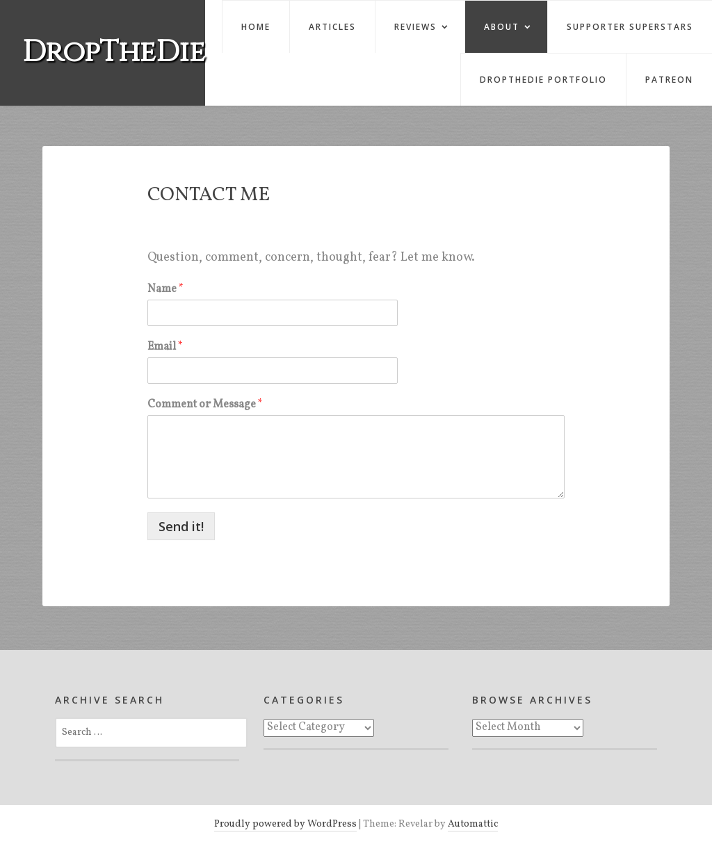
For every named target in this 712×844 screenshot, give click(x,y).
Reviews (415, 27)
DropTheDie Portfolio (543, 80)
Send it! (181, 526)
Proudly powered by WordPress (285, 824)
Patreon (669, 80)
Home (255, 27)
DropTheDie (113, 52)
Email (165, 347)
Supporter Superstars (630, 27)
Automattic (473, 824)
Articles (332, 27)
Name (165, 289)
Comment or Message (205, 405)
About (501, 27)
